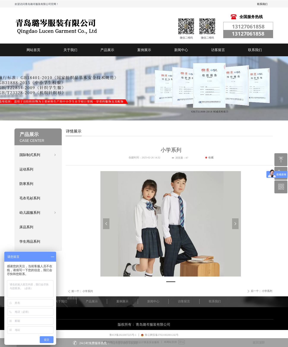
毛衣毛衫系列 (29, 198)
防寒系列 (26, 184)
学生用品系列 (29, 241)
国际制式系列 (38, 154)
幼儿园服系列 (38, 212)
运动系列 (26, 169)
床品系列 (26, 227)
